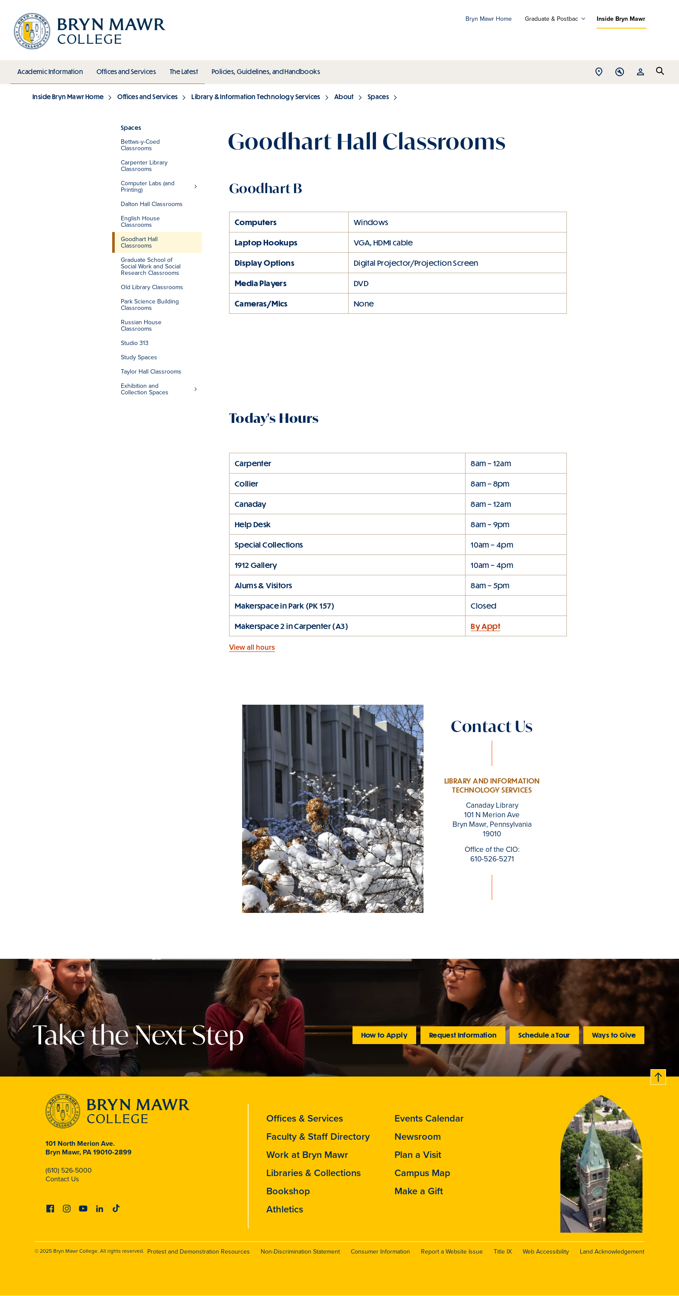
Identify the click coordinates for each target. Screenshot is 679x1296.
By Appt (485, 626)
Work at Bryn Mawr (307, 1154)
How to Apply (384, 1035)
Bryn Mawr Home (489, 18)
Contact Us (62, 1178)
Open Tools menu (620, 72)
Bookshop (288, 1191)
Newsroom (417, 1136)
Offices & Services (304, 1118)
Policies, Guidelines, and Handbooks (263, 70)
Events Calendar (429, 1118)
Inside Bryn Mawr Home (67, 96)
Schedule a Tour (544, 1035)
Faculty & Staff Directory (318, 1136)
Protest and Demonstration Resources (198, 1251)
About (344, 96)
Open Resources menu (640, 72)
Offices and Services (125, 70)
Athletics (284, 1209)
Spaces (378, 96)
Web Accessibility (546, 1251)
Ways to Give (614, 1035)
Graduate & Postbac (551, 18)
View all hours (252, 647)
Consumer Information (380, 1251)
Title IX (503, 1251)
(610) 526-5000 (68, 1170)
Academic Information (49, 70)
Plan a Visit (417, 1154)
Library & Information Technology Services (255, 96)
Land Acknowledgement (612, 1251)
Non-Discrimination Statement (300, 1251)
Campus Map (422, 1173)
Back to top (658, 1075)
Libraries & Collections (313, 1173)
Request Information (463, 1035)
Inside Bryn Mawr (621, 18)
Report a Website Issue (452, 1251)
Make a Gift (418, 1191)
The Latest (182, 70)
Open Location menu (599, 72)
